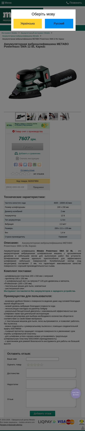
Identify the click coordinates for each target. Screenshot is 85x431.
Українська (27, 23)
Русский (59, 23)
